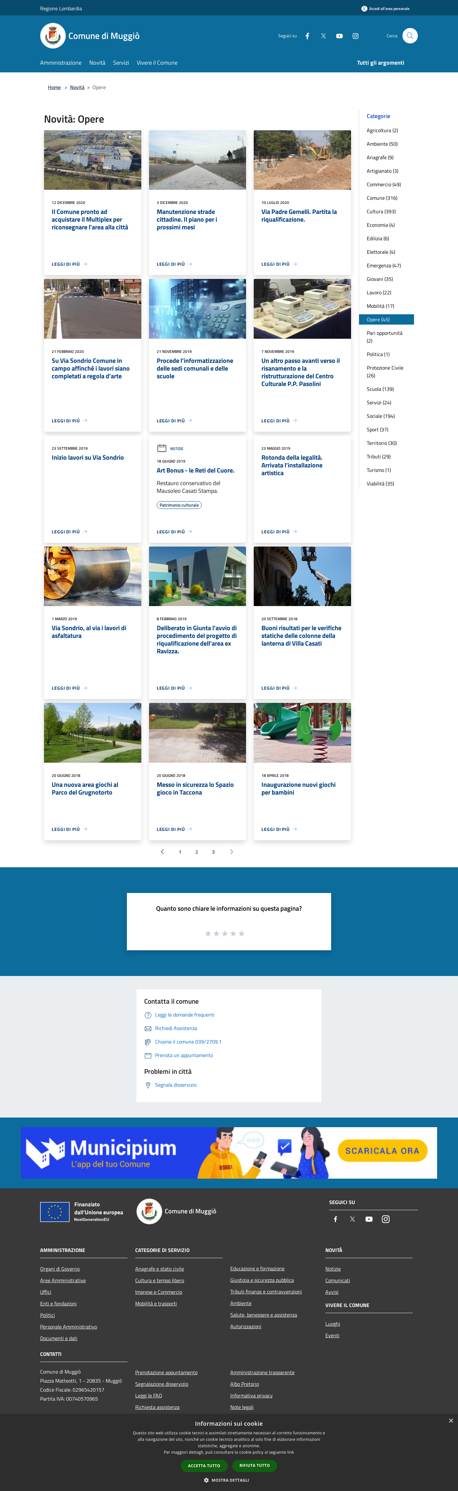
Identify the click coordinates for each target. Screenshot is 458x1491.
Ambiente (240, 1303)
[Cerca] (410, 35)
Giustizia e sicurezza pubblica (262, 1280)
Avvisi (332, 1292)
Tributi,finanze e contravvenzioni (266, 1291)
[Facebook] (304, 35)
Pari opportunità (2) (384, 337)
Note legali (242, 1407)
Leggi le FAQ (148, 1395)
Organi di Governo (60, 1269)
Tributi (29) (379, 456)
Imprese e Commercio (158, 1292)
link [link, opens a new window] (290, 1452)
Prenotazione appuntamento (166, 1372)
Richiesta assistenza (157, 1407)
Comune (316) (382, 198)
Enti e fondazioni (58, 1303)
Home (54, 87)
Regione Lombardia (61, 8)
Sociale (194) (381, 416)
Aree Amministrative (63, 1280)
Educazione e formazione (257, 1268)
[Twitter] (320, 35)
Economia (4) (381, 225)
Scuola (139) (380, 389)
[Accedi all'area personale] (385, 8)
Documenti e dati (58, 1338)
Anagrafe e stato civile (159, 1269)
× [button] (450, 1421)
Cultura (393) (381, 211)
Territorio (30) (382, 443)
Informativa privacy (251, 1395)
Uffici (45, 1292)
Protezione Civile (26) (385, 371)
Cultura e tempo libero (159, 1280)
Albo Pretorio (244, 1384)
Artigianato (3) (382, 171)
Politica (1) (378, 354)
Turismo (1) (379, 470)
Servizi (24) (379, 402)
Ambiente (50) (382, 144)
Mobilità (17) (380, 306)
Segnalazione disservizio (161, 1384)
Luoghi (332, 1324)
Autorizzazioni (245, 1326)
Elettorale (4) (381, 252)
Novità (77, 87)
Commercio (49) (384, 184)
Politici (47, 1315)
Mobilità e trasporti (156, 1303)
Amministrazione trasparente (262, 1372)
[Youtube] (336, 35)
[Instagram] (353, 35)
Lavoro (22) (379, 292)
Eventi (332, 1335)
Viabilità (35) (380, 483)
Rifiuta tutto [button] (255, 1465)
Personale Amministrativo (68, 1326)
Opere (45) (378, 319)
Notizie (170, 449)
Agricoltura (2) (382, 130)
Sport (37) (377, 429)
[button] (229, 1480)
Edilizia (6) (378, 238)
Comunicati (337, 1280)
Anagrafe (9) (380, 157)
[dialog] (229, 1452)
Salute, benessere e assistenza (263, 1315)
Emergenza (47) (384, 265)
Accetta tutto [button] (204, 1465)
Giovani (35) (380, 279)
